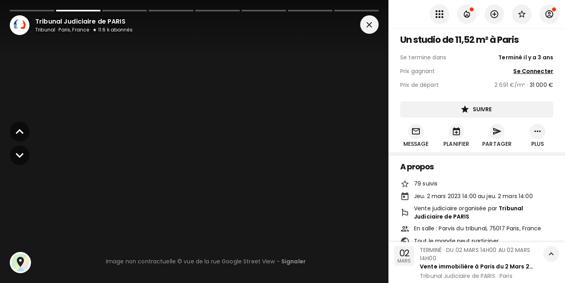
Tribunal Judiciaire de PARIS (468, 213)
